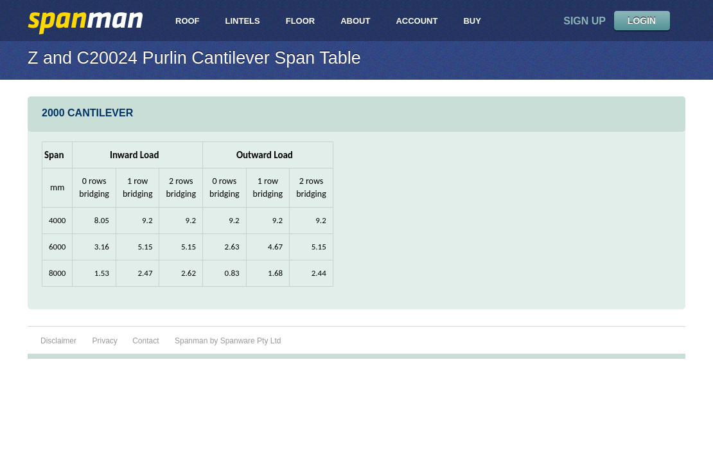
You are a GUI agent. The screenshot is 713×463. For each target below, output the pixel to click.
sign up (584, 20)
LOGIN (642, 20)
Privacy (105, 340)
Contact (145, 340)
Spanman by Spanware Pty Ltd (228, 340)
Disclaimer (58, 340)
